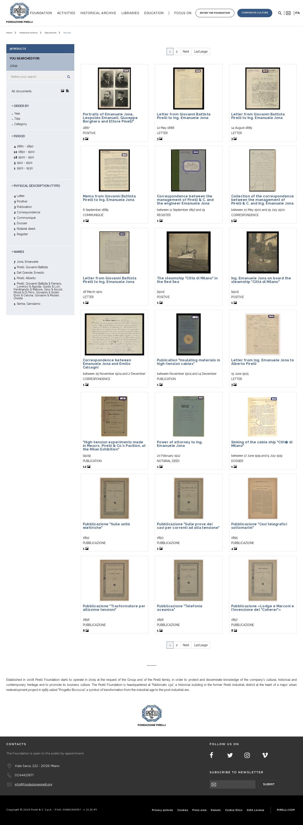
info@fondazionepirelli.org (33, 784)
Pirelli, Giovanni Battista (32, 267)
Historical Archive (98, 13)
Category (20, 124)
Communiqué (26, 217)
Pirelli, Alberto (26, 278)
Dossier (22, 223)
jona (13, 66)
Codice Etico (234, 810)
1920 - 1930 (25, 168)
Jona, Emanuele (27, 261)
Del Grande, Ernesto (30, 272)
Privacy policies (162, 810)
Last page (200, 51)
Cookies (182, 810)
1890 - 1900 (26, 151)
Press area (199, 810)
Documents (50, 33)
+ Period (18, 136)
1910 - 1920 (24, 162)
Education (154, 13)
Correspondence (28, 212)
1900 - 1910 (26, 157)
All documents (22, 91)
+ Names (18, 251)
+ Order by (20, 106)
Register (22, 234)
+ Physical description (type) (36, 185)
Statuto (216, 810)
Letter (21, 195)
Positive (22, 201)
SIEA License (255, 810)
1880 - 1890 (25, 146)
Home (9, 33)
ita (297, 13)
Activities (66, 13)
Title (17, 118)
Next (186, 51)
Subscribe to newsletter (236, 772)
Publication (24, 206)
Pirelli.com (286, 810)
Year (17, 113)
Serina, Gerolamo (28, 303)
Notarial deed (26, 228)
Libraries (130, 13)
